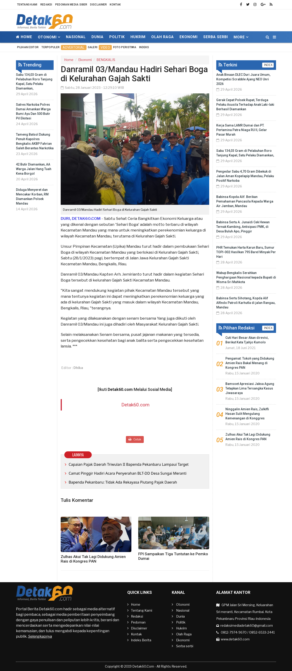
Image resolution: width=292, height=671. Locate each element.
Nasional (76, 37)
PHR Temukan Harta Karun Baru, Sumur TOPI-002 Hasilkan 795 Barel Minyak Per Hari (246, 252)
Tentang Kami (27, 4)
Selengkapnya (40, 636)
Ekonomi (189, 37)
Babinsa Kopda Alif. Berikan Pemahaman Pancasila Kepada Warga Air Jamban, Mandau (244, 201)
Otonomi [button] (47, 37)
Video (105, 47)
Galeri (93, 47)
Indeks (144, 47)
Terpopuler (51, 47)
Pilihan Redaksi (237, 328)
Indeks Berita (141, 640)
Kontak (115, 4)
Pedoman (138, 622)
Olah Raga (162, 37)
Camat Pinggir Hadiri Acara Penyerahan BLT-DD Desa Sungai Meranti (127, 473)
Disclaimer (98, 4)
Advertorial (73, 47)
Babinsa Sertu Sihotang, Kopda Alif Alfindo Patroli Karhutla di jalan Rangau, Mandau (245, 302)
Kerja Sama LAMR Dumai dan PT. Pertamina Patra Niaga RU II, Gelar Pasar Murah (241, 130)
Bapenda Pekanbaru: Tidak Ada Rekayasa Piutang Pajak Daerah (123, 482)
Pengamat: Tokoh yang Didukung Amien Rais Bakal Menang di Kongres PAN (249, 363)
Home (24, 37)
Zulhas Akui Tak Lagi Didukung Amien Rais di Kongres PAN (93, 558)
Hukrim (138, 37)
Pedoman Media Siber (71, 4)
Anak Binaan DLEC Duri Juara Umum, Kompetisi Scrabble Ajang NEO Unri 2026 (243, 79)
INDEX (267, 65)
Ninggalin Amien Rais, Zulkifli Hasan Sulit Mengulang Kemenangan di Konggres (247, 413)
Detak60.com (135, 405)
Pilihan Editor (28, 47)
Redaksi (46, 4)
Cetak (134, 439)
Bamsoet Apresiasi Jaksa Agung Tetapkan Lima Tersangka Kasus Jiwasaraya (249, 388)
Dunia (97, 37)
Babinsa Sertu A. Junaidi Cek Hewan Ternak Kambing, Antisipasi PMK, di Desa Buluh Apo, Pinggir (243, 226)
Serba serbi (215, 37)
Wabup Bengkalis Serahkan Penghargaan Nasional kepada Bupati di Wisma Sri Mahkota (246, 277)
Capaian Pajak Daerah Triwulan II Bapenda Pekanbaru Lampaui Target (129, 464)
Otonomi (183, 604)
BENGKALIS (105, 60)
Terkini (228, 65)
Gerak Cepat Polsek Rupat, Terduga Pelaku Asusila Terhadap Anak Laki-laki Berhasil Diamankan (245, 104)
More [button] (239, 37)
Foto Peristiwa (124, 47)
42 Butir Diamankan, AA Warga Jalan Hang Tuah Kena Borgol (33, 169)
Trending (30, 65)
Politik (117, 37)
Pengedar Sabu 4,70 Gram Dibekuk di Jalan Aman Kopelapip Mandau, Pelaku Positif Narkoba (245, 176)
